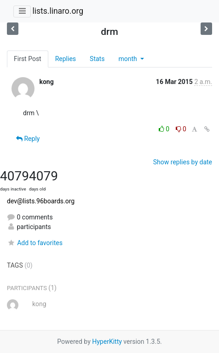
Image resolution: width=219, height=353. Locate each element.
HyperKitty (107, 341)
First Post (27, 58)
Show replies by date (182, 162)
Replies (65, 58)
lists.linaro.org (57, 11)
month (128, 58)
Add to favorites (35, 243)
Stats (97, 58)
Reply (28, 138)
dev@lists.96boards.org (41, 201)
